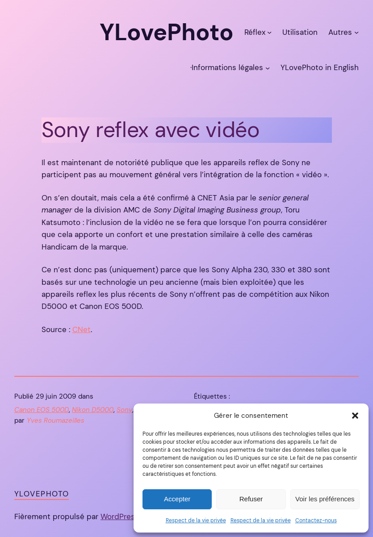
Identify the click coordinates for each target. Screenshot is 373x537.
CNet (81, 329)
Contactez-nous (316, 520)
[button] (355, 415)
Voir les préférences (325, 499)
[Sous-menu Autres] (356, 32)
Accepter (177, 499)
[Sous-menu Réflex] (269, 32)
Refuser (251, 499)
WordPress (120, 516)
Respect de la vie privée (196, 520)
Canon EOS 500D (41, 409)
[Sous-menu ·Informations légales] (267, 67)
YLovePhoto (41, 494)
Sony (124, 409)
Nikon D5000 (92, 409)
